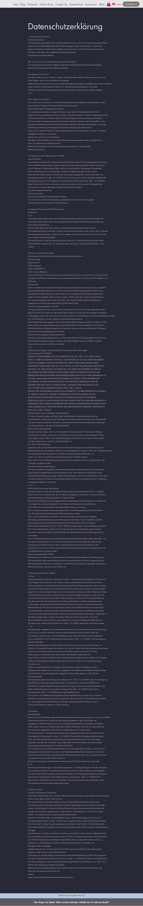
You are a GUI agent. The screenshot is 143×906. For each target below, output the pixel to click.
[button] (109, 4)
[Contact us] (131, 4)
